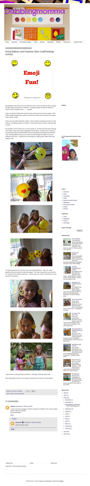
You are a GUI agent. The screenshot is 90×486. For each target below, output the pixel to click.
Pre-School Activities (25, 42)
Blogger (61, 481)
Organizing (50, 42)
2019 (65, 393)
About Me (14, 42)
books (65, 194)
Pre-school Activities (19, 393)
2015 (65, 431)
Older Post (54, 463)
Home (7, 42)
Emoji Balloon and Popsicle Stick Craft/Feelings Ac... (72, 405)
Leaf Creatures (76, 239)
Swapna (12, 406)
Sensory (42, 42)
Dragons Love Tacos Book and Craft (76, 284)
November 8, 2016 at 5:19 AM (24, 406)
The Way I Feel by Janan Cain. (41, 374)
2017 (65, 395)
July (66, 414)
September (68, 409)
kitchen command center (70, 200)
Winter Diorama (76, 360)
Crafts (35, 42)
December (68, 400)
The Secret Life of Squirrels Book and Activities (77, 330)
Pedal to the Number (75, 253)
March (67, 423)
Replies (14, 419)
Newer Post (9, 463)
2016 (65, 397)
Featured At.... (67, 42)
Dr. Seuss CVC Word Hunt (76, 314)
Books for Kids (78, 42)
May (66, 419)
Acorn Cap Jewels (77, 299)
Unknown (18, 422)
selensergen (48, 481)
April (66, 421)
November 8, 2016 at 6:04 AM (32, 422)
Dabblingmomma (34, 11)
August (67, 411)
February (68, 426)
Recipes (58, 42)
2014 (65, 434)
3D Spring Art (75, 374)
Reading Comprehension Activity (76, 268)
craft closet (66, 196)
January (67, 428)
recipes (65, 206)
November (68, 402)
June (66, 416)
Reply (12, 415)
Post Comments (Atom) (19, 466)
